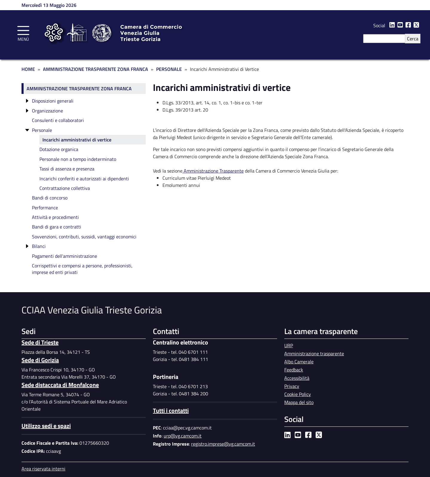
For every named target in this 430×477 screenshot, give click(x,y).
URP (288, 345)
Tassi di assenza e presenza (66, 168)
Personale (169, 69)
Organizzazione (47, 110)
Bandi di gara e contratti (56, 226)
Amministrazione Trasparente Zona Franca (95, 69)
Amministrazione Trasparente (213, 170)
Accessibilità (296, 378)
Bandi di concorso (49, 197)
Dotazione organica (58, 149)
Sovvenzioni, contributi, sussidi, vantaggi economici (84, 236)
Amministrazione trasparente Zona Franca (79, 88)
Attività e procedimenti (55, 217)
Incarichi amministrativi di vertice (76, 139)
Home (28, 69)
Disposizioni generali (52, 100)
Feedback (293, 369)
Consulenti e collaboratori (58, 120)
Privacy (291, 386)
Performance (45, 207)
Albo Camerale (299, 361)
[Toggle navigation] (23, 32)
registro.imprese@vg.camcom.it (223, 443)
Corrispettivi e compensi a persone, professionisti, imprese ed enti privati (82, 269)
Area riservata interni (43, 468)
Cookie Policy (297, 394)
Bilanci (39, 246)
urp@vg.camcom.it (183, 435)
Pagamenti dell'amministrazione (64, 256)
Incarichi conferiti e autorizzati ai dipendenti (84, 178)
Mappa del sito (299, 402)
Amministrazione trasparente (314, 353)
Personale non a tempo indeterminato (77, 159)
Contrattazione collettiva (64, 188)
